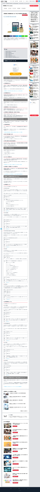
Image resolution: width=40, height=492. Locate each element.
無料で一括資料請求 (34, 115)
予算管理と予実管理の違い (9, 52)
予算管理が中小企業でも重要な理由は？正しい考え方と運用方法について (34, 17)
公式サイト (7, 210)
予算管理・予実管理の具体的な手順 (10, 53)
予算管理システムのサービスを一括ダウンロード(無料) (15, 74)
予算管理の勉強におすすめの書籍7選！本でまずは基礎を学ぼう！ (34, 21)
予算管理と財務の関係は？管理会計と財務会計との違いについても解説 (34, 14)
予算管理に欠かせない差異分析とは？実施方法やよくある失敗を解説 (34, 16)
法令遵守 (15, 16)
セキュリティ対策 (5, 16)
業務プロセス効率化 (12, 16)
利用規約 (19, 488)
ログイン (37, 1)
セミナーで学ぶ (14, 8)
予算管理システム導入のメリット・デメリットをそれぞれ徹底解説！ (13, 386)
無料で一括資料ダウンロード (33, 5)
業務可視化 (8, 16)
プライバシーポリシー (23, 488)
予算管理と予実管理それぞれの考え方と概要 (11, 51)
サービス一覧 (9, 8)
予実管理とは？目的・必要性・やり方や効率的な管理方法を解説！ (34, 19)
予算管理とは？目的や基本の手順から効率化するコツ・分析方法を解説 (13, 90)
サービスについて (15, 488)
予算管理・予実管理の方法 (9, 54)
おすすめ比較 (5, 8)
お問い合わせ (28, 488)
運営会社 (11, 488)
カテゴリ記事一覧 (23, 8)
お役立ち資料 (18, 8)
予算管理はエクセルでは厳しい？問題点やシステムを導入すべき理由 (13, 164)
